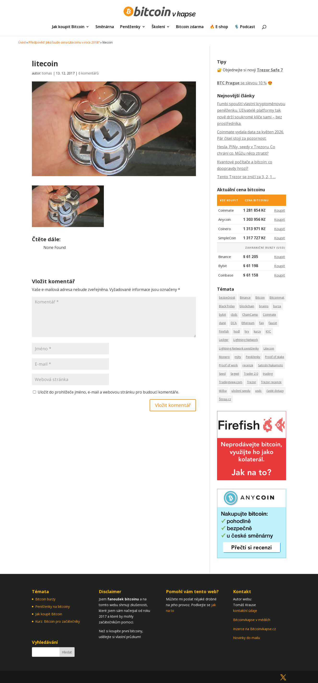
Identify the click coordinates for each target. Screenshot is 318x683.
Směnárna (104, 27)
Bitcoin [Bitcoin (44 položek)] (260, 297)
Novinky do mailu (246, 637)
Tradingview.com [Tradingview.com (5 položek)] (230, 382)
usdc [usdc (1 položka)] (258, 391)
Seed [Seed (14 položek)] (222, 374)
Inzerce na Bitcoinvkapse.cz (255, 629)
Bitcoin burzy (45, 599)
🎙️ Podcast (244, 27)
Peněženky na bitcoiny (52, 606)
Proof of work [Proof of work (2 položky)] (228, 365)
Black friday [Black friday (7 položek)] (227, 306)
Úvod (22, 42)
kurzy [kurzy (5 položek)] (257, 331)
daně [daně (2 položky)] (222, 323)
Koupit (279, 210)
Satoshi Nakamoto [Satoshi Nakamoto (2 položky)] (270, 365)
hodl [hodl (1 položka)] (237, 331)
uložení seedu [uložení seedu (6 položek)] (240, 391)
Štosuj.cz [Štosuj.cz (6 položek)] (225, 399)
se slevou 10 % (242, 83)
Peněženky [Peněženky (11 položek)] (253, 357)
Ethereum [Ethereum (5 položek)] (247, 323)
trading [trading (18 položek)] (268, 374)
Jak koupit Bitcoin (68, 27)
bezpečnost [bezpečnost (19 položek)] (227, 297)
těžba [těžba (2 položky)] (223, 391)
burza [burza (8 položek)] (277, 306)
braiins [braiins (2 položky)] (263, 306)
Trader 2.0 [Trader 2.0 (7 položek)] (251, 374)
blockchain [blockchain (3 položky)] (247, 306)
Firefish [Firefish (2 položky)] (224, 331)
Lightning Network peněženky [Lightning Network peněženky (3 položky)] (239, 348)
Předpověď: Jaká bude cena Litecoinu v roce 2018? (64, 42)
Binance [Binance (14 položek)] (245, 297)
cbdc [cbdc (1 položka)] (234, 315)
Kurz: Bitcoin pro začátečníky (57, 621)
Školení (158, 27)
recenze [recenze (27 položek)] (247, 365)
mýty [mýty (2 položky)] (238, 357)
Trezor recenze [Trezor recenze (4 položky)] (271, 382)
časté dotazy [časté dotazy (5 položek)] (275, 391)
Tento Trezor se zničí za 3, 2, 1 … (246, 176)
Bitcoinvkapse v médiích (251, 619)
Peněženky (130, 27)
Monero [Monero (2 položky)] (224, 357)
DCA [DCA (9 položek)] (234, 323)
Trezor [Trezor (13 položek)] (251, 382)
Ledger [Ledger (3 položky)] (224, 340)
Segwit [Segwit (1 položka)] (234, 374)
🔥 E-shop (219, 27)
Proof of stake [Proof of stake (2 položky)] (274, 357)
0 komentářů (88, 73)
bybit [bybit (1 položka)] (222, 315)
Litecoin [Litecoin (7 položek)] (269, 348)
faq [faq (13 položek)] (261, 323)
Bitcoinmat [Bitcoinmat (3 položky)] (277, 297)
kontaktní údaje (245, 610)
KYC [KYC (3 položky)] (268, 331)
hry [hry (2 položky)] (247, 331)
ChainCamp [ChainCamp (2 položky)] (250, 315)
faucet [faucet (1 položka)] (273, 323)
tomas (47, 73)
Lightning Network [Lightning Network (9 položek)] (245, 340)
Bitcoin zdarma (190, 27)
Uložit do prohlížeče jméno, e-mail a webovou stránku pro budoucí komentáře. (108, 392)
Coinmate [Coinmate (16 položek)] (269, 315)
